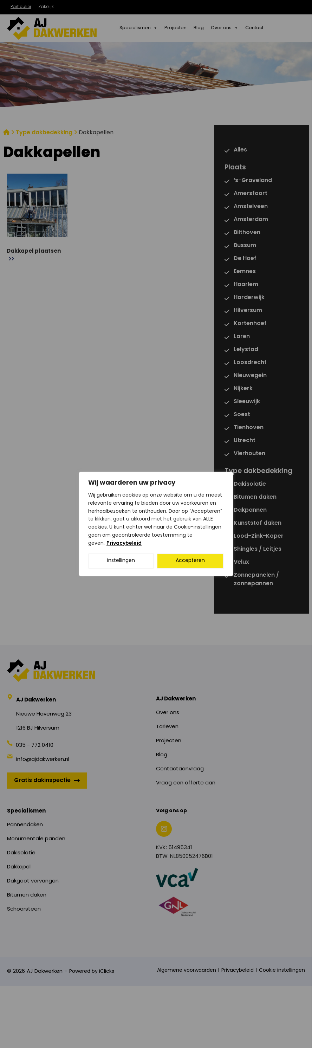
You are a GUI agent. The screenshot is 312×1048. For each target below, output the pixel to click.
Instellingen (121, 561)
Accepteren (190, 561)
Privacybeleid (124, 543)
